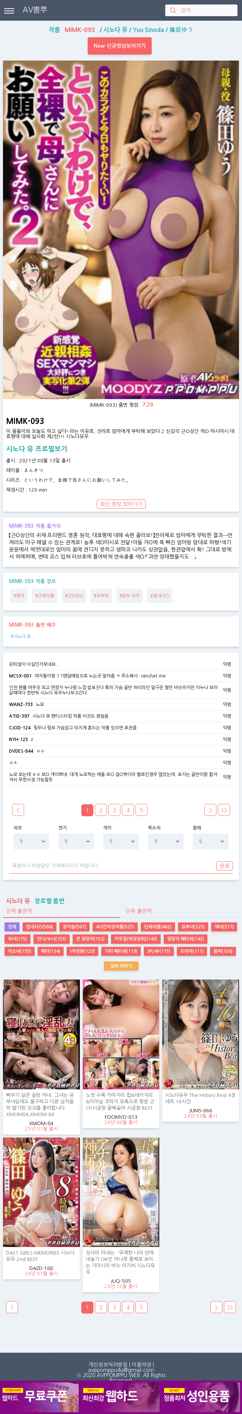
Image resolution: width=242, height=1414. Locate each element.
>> (224, 810)
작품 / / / (121, 30)
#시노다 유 (21, 636)
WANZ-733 (21, 704)
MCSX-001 (20, 676)
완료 (225, 866)
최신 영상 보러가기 (121, 504)
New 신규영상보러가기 (120, 46)
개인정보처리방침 (108, 1364)
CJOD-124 (19, 728)
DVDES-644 (21, 751)
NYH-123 (18, 739)
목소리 (154, 828)
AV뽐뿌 (35, 10)
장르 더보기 (121, 966)
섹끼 (107, 828)
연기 (62, 828)
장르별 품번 (33, 901)
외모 (18, 828)
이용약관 (141, 1364)
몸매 (197, 828)
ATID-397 (19, 716)
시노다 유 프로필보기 (36, 449)
